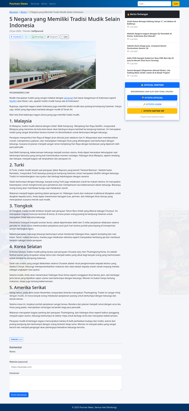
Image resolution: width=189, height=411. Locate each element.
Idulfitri (13, 101)
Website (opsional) (18, 361)
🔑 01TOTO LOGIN (152, 104)
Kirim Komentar (19, 394)
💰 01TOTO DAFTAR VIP (152, 110)
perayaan (69, 97)
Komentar (14, 373)
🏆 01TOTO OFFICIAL (152, 97)
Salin (64, 37)
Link (16, 339)
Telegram (52, 37)
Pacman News (18, 3)
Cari (176, 3)
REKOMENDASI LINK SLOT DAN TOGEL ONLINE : (152, 91)
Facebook (16, 37)
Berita (44, 3)
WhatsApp (37, 37)
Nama (12, 351)
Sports (52, 3)
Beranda (35, 3)
